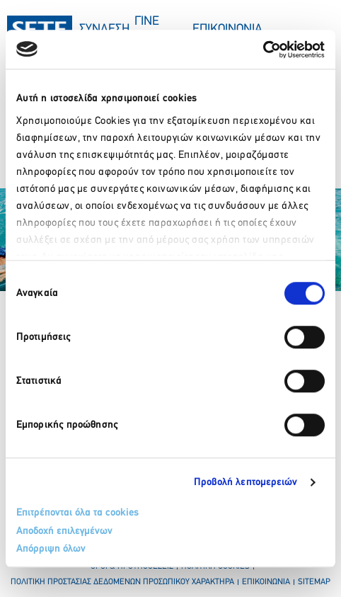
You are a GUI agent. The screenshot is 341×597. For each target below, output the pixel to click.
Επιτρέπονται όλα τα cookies (77, 513)
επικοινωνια (266, 582)
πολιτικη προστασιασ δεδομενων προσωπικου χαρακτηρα (122, 582)
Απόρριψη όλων (51, 549)
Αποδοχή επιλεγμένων (64, 531)
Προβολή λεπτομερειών (246, 482)
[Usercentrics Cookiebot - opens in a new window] (263, 49)
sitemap (314, 582)
